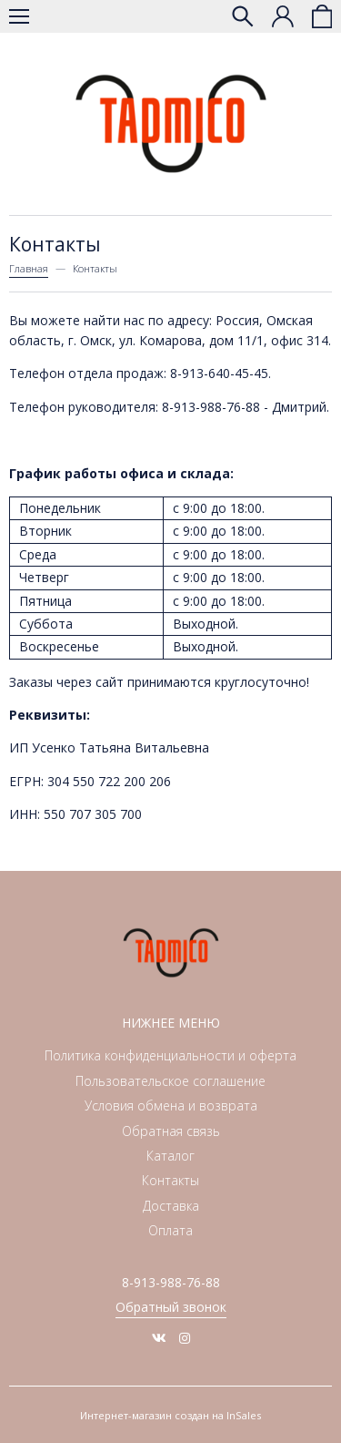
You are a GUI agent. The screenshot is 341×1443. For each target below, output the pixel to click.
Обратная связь (171, 1131)
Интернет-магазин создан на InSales (170, 1415)
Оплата (170, 1230)
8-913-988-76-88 (171, 1282)
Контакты (170, 1180)
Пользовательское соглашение (170, 1081)
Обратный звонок (170, 1306)
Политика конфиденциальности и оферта (170, 1055)
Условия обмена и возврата (171, 1105)
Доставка (171, 1205)
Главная (28, 268)
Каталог (170, 1155)
